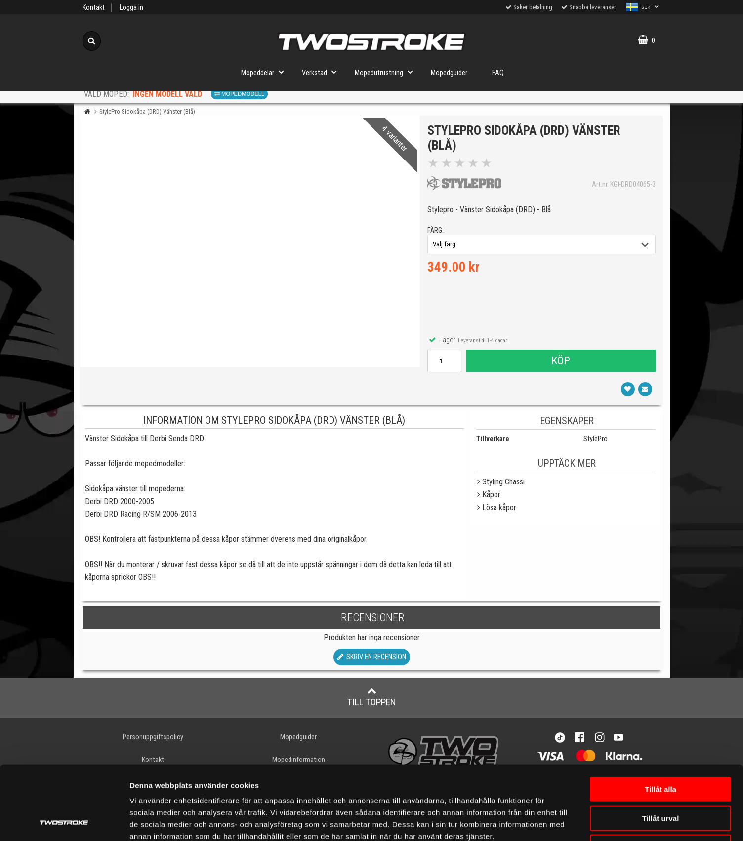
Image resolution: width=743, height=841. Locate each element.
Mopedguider (449, 73)
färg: (435, 230)
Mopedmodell (239, 94)
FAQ (498, 73)
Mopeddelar (265, 72)
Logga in (131, 7)
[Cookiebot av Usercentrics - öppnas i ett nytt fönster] (64, 821)
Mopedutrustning (386, 72)
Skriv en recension (371, 657)
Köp (560, 360)
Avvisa (660, 778)
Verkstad (322, 72)
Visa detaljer (585, 821)
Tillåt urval (660, 749)
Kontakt (94, 7)
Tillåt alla (660, 720)
